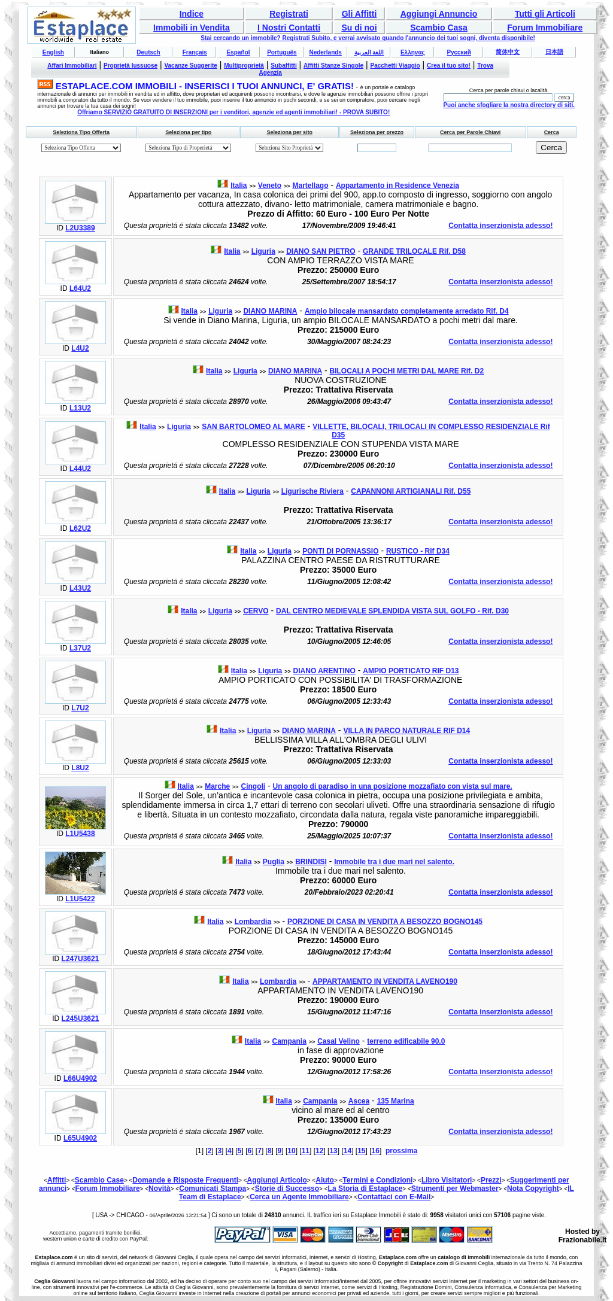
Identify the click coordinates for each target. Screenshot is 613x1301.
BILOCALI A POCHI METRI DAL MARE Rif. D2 (407, 371)
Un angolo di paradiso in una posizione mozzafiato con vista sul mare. (392, 786)
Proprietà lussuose (130, 65)
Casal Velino (338, 1041)
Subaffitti (283, 65)
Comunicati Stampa (212, 1188)
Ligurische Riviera (312, 491)
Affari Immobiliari (71, 65)
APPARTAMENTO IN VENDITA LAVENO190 (384, 981)
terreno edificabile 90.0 (406, 1041)
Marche (217, 786)
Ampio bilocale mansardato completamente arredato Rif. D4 (407, 311)
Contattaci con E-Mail (393, 1197)
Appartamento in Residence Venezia (397, 185)
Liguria (263, 251)
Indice (192, 14)
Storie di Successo (287, 1188)
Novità (159, 1188)
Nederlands (325, 52)
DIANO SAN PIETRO (320, 251)
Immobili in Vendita (191, 27)
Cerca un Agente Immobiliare (299, 1197)
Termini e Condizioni (377, 1180)
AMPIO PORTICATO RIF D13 (411, 671)
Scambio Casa (439, 27)
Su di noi (359, 27)
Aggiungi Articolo (277, 1180)
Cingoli (253, 786)
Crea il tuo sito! (449, 65)
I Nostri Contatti (288, 27)
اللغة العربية (369, 52)
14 (347, 1151)
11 (305, 1151)
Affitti (56, 1180)
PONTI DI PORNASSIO (340, 551)
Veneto (269, 185)
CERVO (255, 611)
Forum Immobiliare (544, 27)
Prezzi (491, 1180)
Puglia (273, 862)
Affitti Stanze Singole (333, 65)
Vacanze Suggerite (190, 65)
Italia (238, 185)
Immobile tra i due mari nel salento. (394, 862)
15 (361, 1151)
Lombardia (253, 921)
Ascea (358, 1101)
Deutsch (148, 52)
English (53, 52)
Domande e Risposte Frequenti (185, 1180)
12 (319, 1151)
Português (281, 52)
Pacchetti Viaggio (395, 65)
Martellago (310, 185)
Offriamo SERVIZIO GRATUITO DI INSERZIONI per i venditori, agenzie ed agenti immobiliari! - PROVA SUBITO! (233, 112)
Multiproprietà (244, 65)
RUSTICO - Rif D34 (418, 551)
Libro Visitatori (446, 1180)
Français (195, 52)
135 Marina (395, 1101)
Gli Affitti (359, 14)
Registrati (288, 14)
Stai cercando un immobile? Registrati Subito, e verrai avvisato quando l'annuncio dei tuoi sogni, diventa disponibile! (368, 38)
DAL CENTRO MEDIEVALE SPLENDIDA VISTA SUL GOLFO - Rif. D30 (392, 611)
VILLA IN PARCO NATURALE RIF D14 (406, 731)
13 (333, 1151)
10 (291, 1151)
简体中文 (508, 51)
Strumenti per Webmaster (455, 1188)
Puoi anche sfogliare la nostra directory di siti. (509, 105)
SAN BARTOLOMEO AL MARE (253, 426)
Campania (289, 1041)
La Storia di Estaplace (365, 1188)
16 (376, 1151)
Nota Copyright (533, 1188)
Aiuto (324, 1180)
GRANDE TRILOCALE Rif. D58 (414, 251)
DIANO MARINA (270, 311)
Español (238, 52)
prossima (401, 1151)
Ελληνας (412, 52)
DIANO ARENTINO (324, 671)
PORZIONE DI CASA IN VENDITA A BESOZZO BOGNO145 (384, 921)
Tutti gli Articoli (545, 14)
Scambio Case (99, 1180)
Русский (459, 52)
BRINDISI (311, 862)
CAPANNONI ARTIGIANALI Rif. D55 (411, 491)
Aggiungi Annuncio (439, 14)
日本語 (554, 51)
